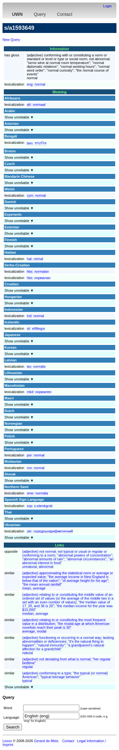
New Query (11, 39)
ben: (36, 143)
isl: (36, 328)
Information (59, 49)
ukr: (50, 531)
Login (107, 6)
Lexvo (7, 741)
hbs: (38, 271)
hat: (35, 259)
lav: (36, 366)
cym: (36, 195)
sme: (37, 493)
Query (40, 14)
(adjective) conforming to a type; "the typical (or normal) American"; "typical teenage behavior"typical (65, 677)
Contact (64, 14)
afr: (36, 104)
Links (59, 545)
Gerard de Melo (46, 741)
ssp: (39, 506)
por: (35, 455)
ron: (35, 468)
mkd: (39, 392)
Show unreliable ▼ (19, 117)
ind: (35, 316)
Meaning (59, 92)
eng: (36, 84)
